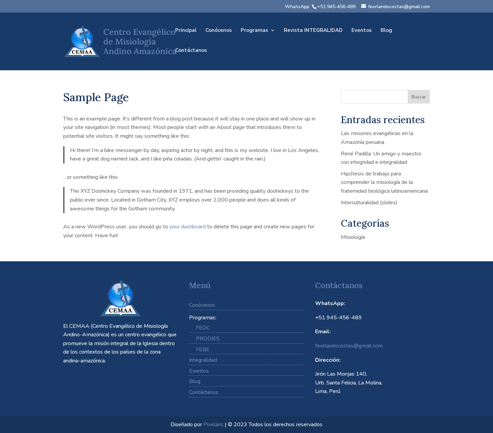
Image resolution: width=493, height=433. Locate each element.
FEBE (202, 349)
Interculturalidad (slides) (369, 202)
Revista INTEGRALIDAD (313, 31)
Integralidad (203, 360)
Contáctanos (191, 51)
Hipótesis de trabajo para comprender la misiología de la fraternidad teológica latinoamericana (384, 182)
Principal (186, 31)
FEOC (203, 328)
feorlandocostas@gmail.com (349, 346)
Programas (254, 31)
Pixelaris (213, 424)
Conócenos (218, 31)
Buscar (419, 97)
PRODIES (208, 338)
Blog (386, 31)
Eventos (361, 31)
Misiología (353, 237)
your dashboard (187, 226)
